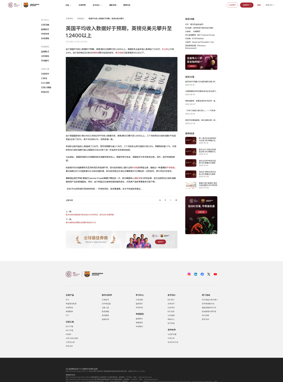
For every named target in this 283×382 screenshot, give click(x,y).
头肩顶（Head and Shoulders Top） (200, 42)
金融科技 (105, 319)
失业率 (165, 49)
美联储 (96, 52)
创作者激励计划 (208, 304)
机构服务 (105, 315)
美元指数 (119, 52)
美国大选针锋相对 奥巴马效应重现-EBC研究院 (208, 184)
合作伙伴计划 (173, 342)
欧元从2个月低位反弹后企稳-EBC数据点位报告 (208, 150)
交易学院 (82, 5)
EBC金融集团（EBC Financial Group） (200, 35)
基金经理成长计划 (209, 307)
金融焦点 (45, 51)
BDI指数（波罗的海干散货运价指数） (200, 28)
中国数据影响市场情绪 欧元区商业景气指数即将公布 (201, 91)
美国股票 (69, 311)
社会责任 (171, 307)
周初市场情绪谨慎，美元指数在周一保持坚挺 (201, 120)
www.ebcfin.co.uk (145, 377)
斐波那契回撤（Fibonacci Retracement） (195, 46)
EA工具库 (45, 83)
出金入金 (105, 307)
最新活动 (112, 5)
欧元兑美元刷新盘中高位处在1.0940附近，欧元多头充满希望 (90, 215)
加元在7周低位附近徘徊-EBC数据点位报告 (207, 173)
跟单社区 (126, 5)
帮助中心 (171, 319)
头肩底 (188, 31)
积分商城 (205, 315)
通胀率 (137, 178)
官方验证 (171, 323)
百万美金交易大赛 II (209, 300)
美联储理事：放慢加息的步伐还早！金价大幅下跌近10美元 (201, 101)
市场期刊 (45, 60)
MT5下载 (69, 330)
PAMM (68, 334)
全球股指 (69, 307)
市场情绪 (170, 167)
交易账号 (105, 300)
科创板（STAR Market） (195, 38)
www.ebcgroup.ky (151, 379)
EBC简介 (171, 300)
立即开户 (247, 5)
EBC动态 (171, 311)
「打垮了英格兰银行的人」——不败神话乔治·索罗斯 (201, 110)
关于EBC (97, 5)
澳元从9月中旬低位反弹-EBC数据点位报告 (207, 162)
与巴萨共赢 (172, 334)
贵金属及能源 (71, 304)
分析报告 (45, 56)
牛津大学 (171, 338)
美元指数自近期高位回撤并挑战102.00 (81, 222)
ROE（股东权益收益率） (195, 24)
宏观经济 (80, 18)
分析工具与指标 (72, 338)
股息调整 (105, 311)
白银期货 (196, 31)
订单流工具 (70, 342)
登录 (259, 5)
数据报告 (139, 322)
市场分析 (69, 346)
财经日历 (45, 92)
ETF (67, 315)
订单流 (44, 78)
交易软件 (45, 74)
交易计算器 (46, 87)
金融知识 (45, 29)
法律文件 (171, 304)
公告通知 (171, 315)
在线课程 (45, 38)
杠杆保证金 (106, 304)
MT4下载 (69, 326)
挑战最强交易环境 (209, 311)
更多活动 (205, 319)
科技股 (135, 167)
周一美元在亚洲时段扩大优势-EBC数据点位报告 (208, 139)
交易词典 (45, 25)
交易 (68, 5)
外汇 (67, 300)
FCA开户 (232, 5)
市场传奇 (45, 34)
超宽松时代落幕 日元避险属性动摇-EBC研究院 (201, 81)
